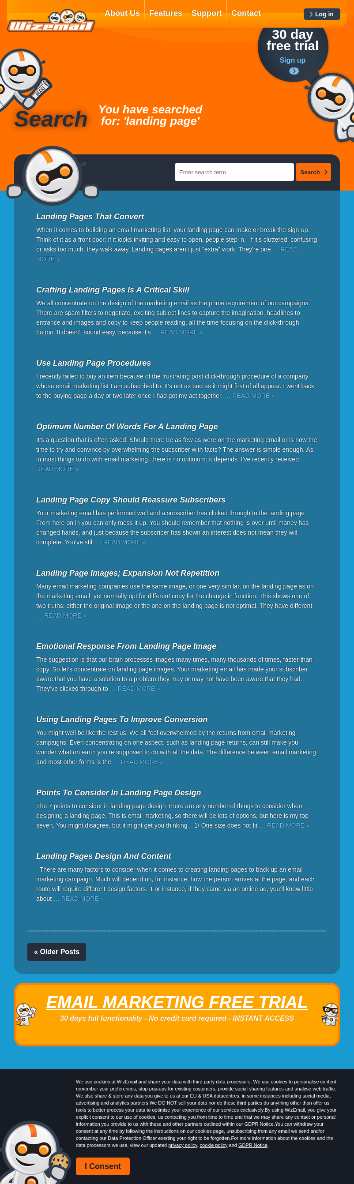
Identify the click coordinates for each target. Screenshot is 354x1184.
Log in (324, 14)
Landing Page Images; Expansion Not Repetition (127, 573)
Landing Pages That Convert (90, 216)
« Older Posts (56, 951)
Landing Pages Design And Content (103, 856)
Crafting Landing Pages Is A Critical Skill (112, 289)
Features (165, 13)
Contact (246, 13)
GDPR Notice (252, 1145)
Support (207, 13)
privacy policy (182, 1145)
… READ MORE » (177, 332)
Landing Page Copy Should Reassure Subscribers (131, 499)
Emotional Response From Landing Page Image (126, 646)
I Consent (103, 1166)
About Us (122, 13)
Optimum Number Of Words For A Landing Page (127, 426)
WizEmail (51, 21)
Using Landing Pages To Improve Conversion (121, 719)
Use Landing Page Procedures (93, 363)
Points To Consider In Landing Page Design (118, 792)
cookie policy (214, 1145)
